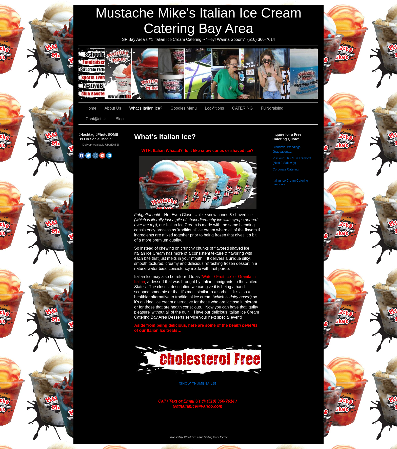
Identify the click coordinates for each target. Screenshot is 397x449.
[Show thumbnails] (197, 383)
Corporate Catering (286, 169)
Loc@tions (198, 73)
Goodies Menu (171, 73)
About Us (118, 73)
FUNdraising (250, 73)
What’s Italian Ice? (145, 73)
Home (91, 108)
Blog (119, 119)
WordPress (191, 437)
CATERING (91, 73)
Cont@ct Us (304, 73)
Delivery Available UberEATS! (101, 144)
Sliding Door (211, 437)
